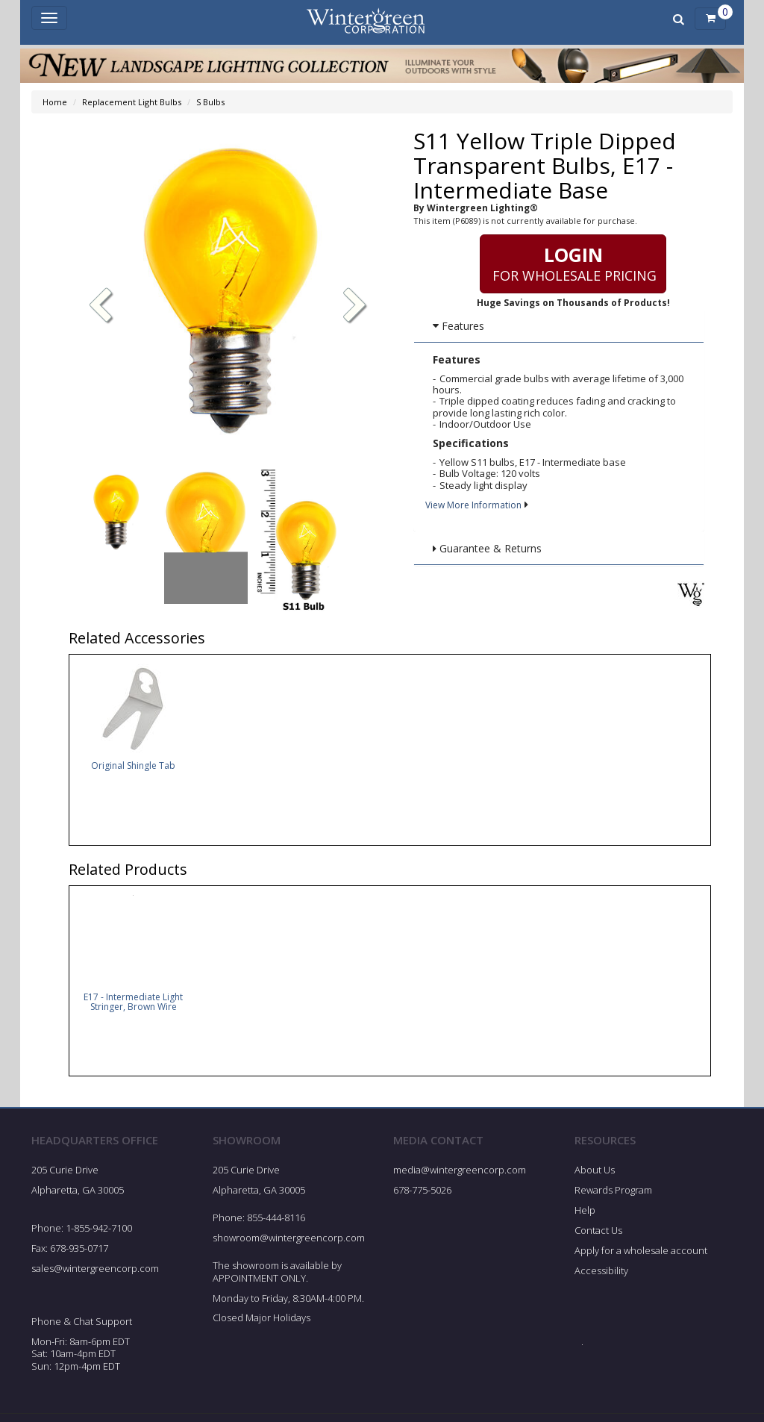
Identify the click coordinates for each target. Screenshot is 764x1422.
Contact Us (598, 1234)
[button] (355, 306)
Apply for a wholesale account (640, 1255)
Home (55, 101)
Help (584, 1214)
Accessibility (601, 1275)
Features (458, 326)
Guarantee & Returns (487, 548)
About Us (594, 1174)
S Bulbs (210, 101)
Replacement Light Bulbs (131, 101)
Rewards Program (613, 1194)
